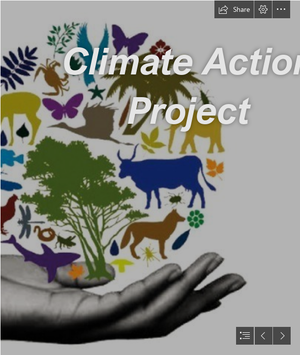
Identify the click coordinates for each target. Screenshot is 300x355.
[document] (150, 177)
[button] (234, 9)
